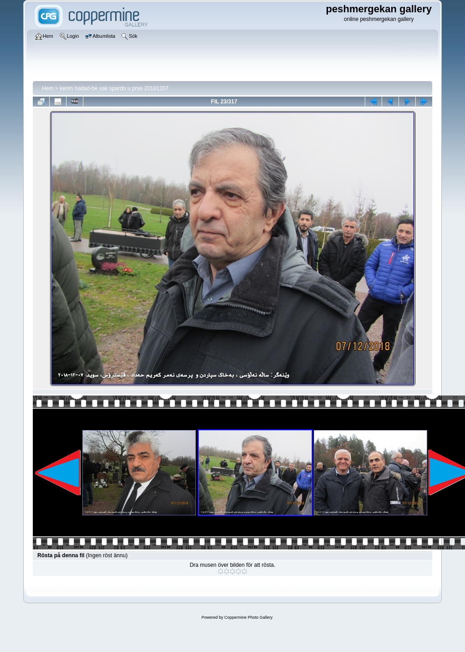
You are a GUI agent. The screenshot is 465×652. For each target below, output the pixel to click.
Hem (47, 88)
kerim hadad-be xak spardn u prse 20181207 (114, 88)
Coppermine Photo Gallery (248, 617)
